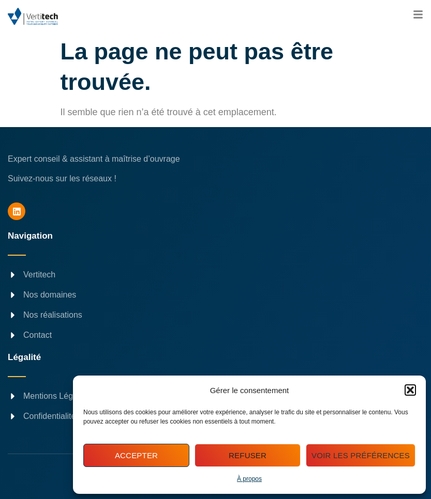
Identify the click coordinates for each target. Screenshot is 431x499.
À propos (249, 478)
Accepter (136, 455)
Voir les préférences (360, 455)
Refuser (247, 455)
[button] (410, 390)
